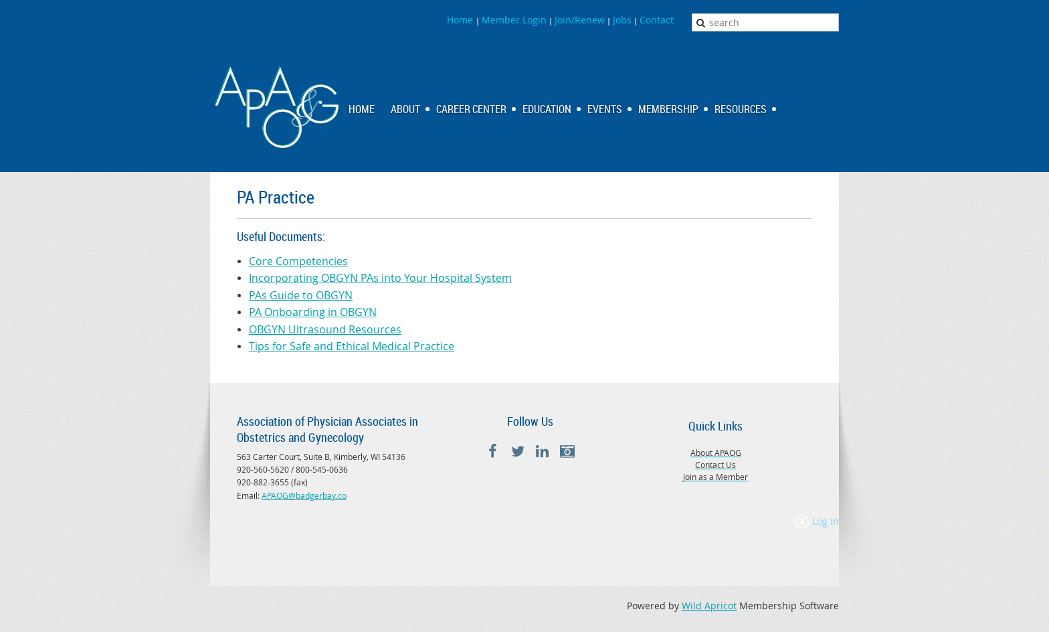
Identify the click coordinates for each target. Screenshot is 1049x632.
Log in (825, 521)
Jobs (622, 19)
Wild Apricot (709, 605)
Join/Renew (580, 19)
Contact (657, 19)
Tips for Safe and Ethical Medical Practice (351, 346)
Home (461, 19)
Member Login (514, 19)
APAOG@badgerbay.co (304, 495)
